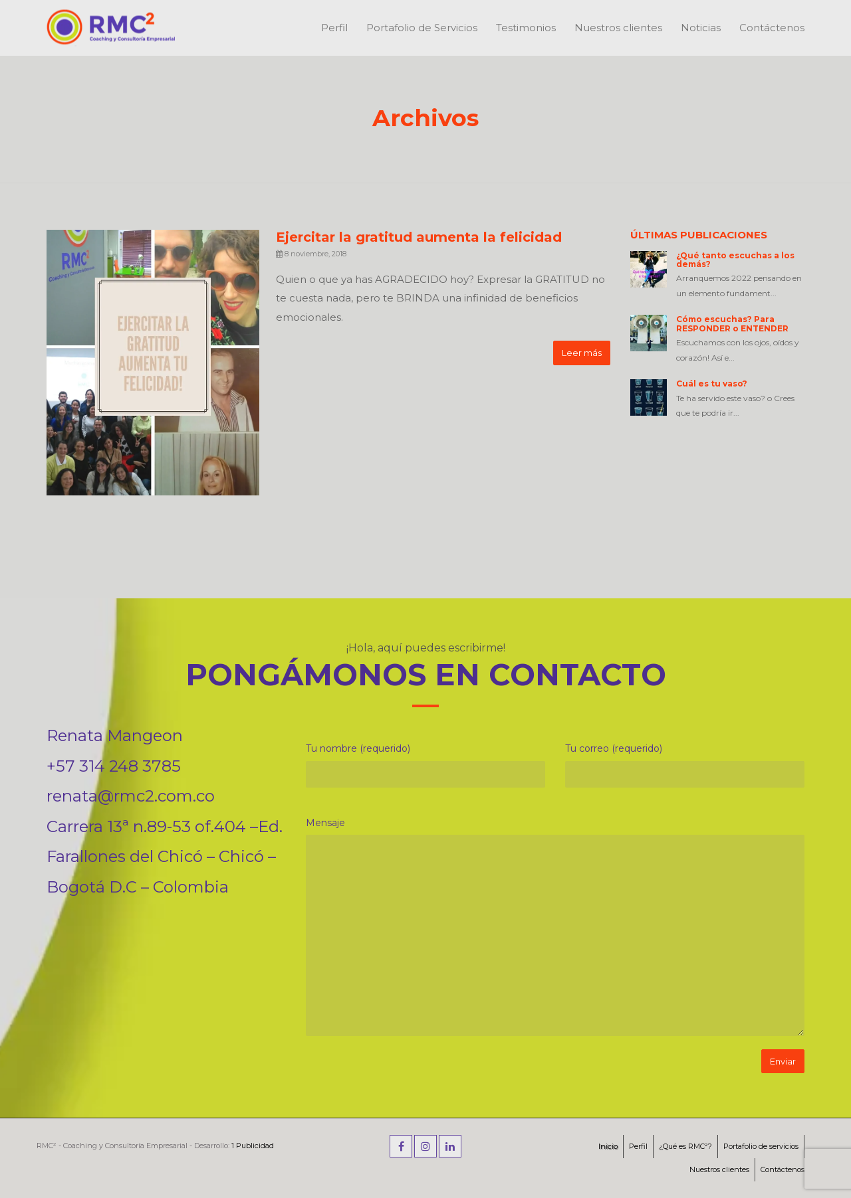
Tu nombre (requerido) (358, 748)
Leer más (582, 352)
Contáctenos (771, 27)
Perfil (334, 27)
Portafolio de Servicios (421, 27)
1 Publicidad (252, 1145)
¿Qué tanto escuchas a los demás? (735, 259)
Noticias (701, 27)
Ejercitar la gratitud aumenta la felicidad (419, 237)
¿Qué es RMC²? (685, 1146)
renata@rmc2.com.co (131, 796)
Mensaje (325, 823)
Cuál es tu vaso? (711, 383)
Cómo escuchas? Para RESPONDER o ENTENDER (732, 323)
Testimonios (526, 27)
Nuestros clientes (618, 27)
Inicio (608, 1146)
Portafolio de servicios (760, 1146)
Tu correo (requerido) (613, 748)
